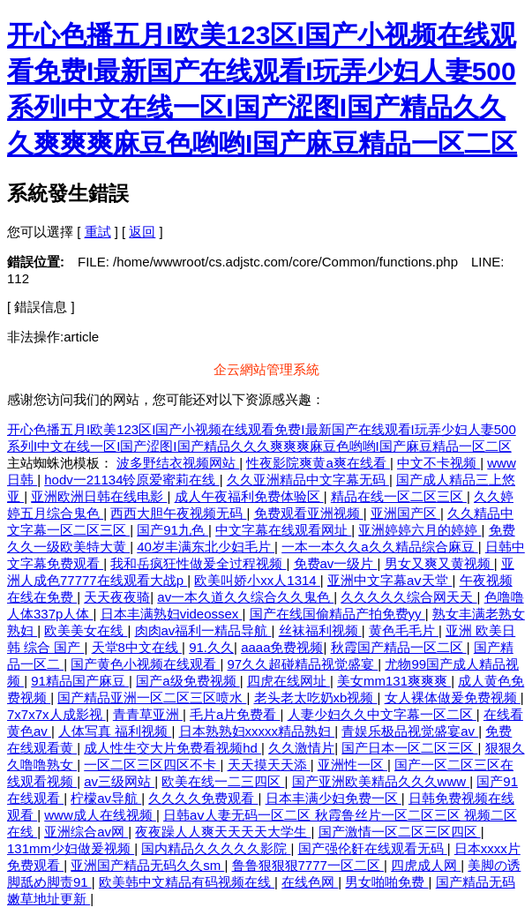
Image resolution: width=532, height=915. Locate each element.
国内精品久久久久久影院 (215, 848)
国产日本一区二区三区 (409, 747)
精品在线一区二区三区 (399, 496)
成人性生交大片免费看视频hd (172, 747)
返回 (142, 231)
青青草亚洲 (148, 714)
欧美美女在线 (85, 630)
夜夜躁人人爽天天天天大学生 (223, 831)
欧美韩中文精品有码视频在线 (186, 881)
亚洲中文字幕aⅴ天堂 (390, 580)
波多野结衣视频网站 (177, 462)
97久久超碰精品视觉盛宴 (303, 663)
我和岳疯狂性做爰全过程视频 (198, 563)
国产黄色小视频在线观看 (145, 663)
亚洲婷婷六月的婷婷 (419, 529)
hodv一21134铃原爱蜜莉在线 (131, 479)
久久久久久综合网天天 (408, 596)
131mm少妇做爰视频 (70, 848)
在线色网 (309, 881)
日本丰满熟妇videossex (172, 613)
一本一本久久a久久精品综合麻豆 (379, 546)
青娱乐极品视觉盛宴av (409, 731)
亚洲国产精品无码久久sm (147, 865)
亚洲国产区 (405, 513)
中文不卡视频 (438, 462)
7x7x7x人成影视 (56, 714)
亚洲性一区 (352, 764)
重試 (98, 231)
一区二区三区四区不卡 (152, 764)
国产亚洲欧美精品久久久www (381, 781)
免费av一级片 (336, 563)
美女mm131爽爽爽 (394, 680)
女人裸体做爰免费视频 (453, 697)
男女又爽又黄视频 (439, 563)
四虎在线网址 (288, 680)
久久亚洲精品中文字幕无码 (308, 479)
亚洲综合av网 (86, 831)
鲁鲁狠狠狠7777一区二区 (308, 865)
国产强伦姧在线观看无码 (372, 848)
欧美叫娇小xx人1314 (257, 580)
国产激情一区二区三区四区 (399, 831)
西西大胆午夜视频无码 (178, 513)
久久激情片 (301, 747)
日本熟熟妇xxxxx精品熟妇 (257, 731)
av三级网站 (119, 781)
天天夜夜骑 (117, 596)
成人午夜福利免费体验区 (249, 496)
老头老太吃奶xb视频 (316, 697)
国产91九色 (172, 529)
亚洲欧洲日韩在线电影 (99, 496)
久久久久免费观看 (203, 798)
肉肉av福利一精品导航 (203, 630)
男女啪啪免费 (386, 881)
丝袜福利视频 (320, 630)
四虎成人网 (426, 865)
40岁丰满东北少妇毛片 (205, 546)
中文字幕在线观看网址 (283, 529)
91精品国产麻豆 (80, 680)
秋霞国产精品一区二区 (399, 647)
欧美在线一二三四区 (222, 781)
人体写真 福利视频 (114, 731)
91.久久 (211, 647)
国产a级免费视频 (188, 680)
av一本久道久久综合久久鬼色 (245, 596)
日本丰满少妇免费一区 (333, 798)
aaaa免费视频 (282, 647)
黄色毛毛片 (403, 630)
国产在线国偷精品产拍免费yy (337, 613)
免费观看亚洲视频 (308, 513)
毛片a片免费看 (235, 714)
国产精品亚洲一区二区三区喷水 (151, 697)
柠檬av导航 (106, 798)
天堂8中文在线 (137, 647)
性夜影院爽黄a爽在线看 (318, 462)
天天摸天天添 (269, 764)
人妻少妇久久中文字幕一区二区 (382, 714)
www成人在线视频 (100, 814)
